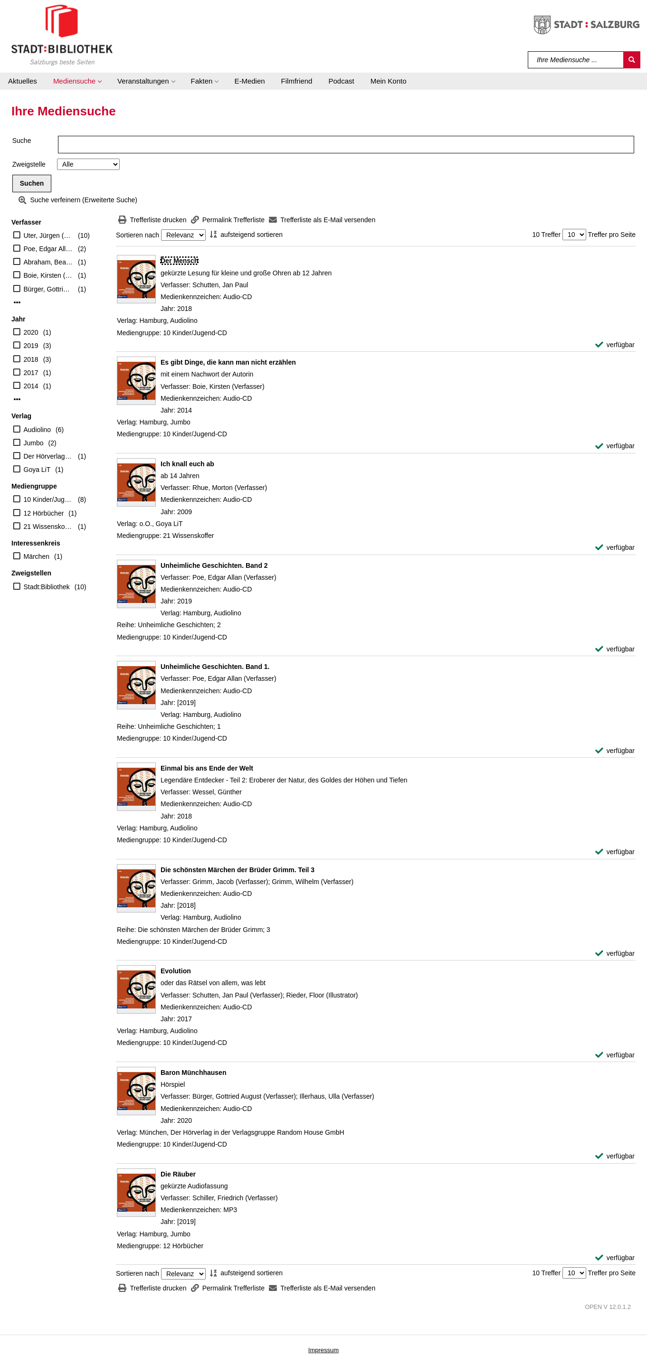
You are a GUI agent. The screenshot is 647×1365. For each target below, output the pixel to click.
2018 (31, 359)
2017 (31, 373)
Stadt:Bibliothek (47, 587)
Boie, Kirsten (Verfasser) (49, 275)
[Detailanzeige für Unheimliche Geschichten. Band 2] (214, 565)
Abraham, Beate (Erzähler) (49, 262)
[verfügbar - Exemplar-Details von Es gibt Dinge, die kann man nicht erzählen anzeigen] (615, 446)
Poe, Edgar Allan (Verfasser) (49, 249)
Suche (21, 140)
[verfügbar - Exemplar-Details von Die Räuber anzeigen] (615, 1258)
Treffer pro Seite (612, 234)
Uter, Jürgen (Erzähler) (49, 235)
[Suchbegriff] (576, 60)
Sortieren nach (137, 235)
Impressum (323, 1350)
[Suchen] (631, 59)
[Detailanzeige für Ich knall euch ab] (187, 464)
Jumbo (34, 443)
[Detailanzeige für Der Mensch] (179, 260)
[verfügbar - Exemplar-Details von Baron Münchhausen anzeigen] (615, 1156)
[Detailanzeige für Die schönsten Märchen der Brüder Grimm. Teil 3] (237, 870)
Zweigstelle (29, 164)
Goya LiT (37, 469)
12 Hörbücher (44, 513)
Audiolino (37, 429)
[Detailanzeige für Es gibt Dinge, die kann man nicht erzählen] (228, 362)
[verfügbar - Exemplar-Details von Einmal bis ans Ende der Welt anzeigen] (615, 852)
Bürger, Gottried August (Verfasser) (49, 289)
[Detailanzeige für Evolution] (176, 971)
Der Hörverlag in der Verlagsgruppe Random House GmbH (49, 456)
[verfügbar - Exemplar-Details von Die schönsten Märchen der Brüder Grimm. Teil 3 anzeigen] (615, 954)
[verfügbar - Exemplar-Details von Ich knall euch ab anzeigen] (615, 548)
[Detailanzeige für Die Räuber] (178, 1174)
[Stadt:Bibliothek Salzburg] (62, 34)
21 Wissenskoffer (49, 526)
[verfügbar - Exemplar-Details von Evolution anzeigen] (615, 1055)
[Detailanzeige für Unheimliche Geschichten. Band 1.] (215, 666)
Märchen (36, 556)
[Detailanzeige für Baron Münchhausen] (193, 1072)
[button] (77, 81)
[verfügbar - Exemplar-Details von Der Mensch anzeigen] (615, 345)
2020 (31, 332)
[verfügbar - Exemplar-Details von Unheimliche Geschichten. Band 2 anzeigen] (615, 649)
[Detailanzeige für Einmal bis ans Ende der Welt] (207, 768)
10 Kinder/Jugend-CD (49, 499)
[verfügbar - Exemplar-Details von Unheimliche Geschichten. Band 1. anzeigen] (615, 751)
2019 (31, 345)
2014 (31, 386)
